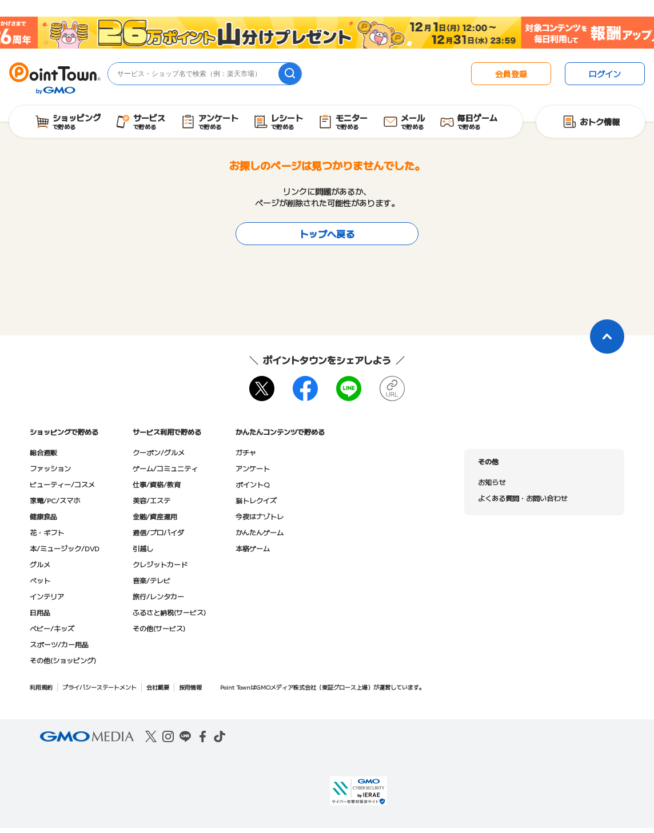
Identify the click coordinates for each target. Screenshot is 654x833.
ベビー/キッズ (52, 628)
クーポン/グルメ (159, 452)
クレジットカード (160, 564)
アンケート (253, 468)
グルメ (40, 564)
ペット (40, 580)
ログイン (605, 73)
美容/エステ (151, 500)
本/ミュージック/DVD (64, 548)
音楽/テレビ (151, 580)
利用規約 (41, 687)
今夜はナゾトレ (260, 516)
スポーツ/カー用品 (59, 644)
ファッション (50, 468)
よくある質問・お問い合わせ (522, 498)
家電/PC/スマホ (55, 500)
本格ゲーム (253, 548)
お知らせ (491, 482)
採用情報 (190, 687)
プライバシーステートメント (99, 687)
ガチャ (246, 452)
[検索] (289, 74)
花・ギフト (47, 532)
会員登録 (511, 73)
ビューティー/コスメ (62, 484)
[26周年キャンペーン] (327, 33)
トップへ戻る (327, 234)
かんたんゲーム (260, 532)
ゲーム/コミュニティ (165, 468)
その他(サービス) (159, 628)
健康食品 (43, 516)
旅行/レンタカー (158, 596)
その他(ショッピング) (63, 660)
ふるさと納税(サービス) (169, 612)
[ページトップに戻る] (607, 336)
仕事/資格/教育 (157, 484)
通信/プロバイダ (158, 532)
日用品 (40, 612)
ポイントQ (252, 484)
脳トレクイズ (256, 500)
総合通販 (43, 452)
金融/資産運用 (155, 516)
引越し (143, 548)
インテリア (47, 596)
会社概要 (157, 687)
